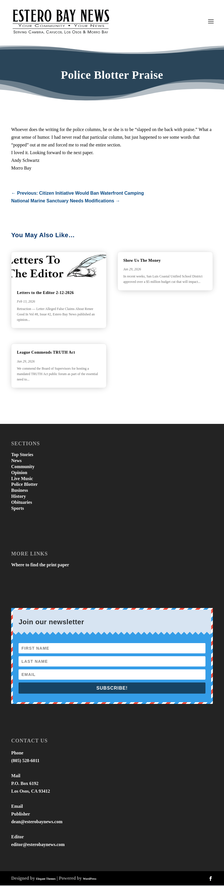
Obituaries (21, 502)
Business (19, 490)
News (16, 461)
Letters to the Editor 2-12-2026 (45, 293)
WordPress (89, 879)
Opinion (19, 473)
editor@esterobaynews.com (37, 845)
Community (23, 467)
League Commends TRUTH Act (46, 353)
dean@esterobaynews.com (36, 822)
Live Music (22, 479)
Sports (17, 508)
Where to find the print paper (40, 565)
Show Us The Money (142, 261)
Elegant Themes (45, 879)
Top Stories (22, 455)
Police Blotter (24, 485)
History (18, 496)
